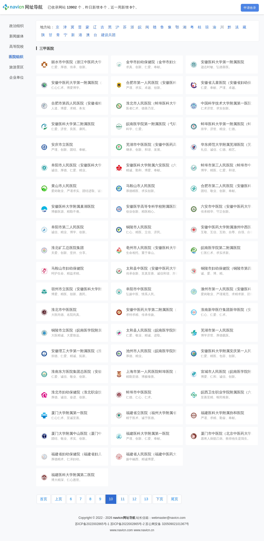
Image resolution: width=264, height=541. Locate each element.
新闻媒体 (16, 36)
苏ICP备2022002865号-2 (127, 524)
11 (123, 499)
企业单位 (16, 77)
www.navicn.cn (144, 530)
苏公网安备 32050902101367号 (167, 524)
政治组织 (16, 26)
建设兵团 (108, 35)
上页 (58, 499)
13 (146, 499)
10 (111, 499)
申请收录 (250, 8)
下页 (159, 499)
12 (134, 499)
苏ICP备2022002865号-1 (92, 524)
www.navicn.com (121, 530)
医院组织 (16, 57)
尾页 (174, 499)
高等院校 (16, 46)
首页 (43, 499)
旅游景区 (16, 67)
